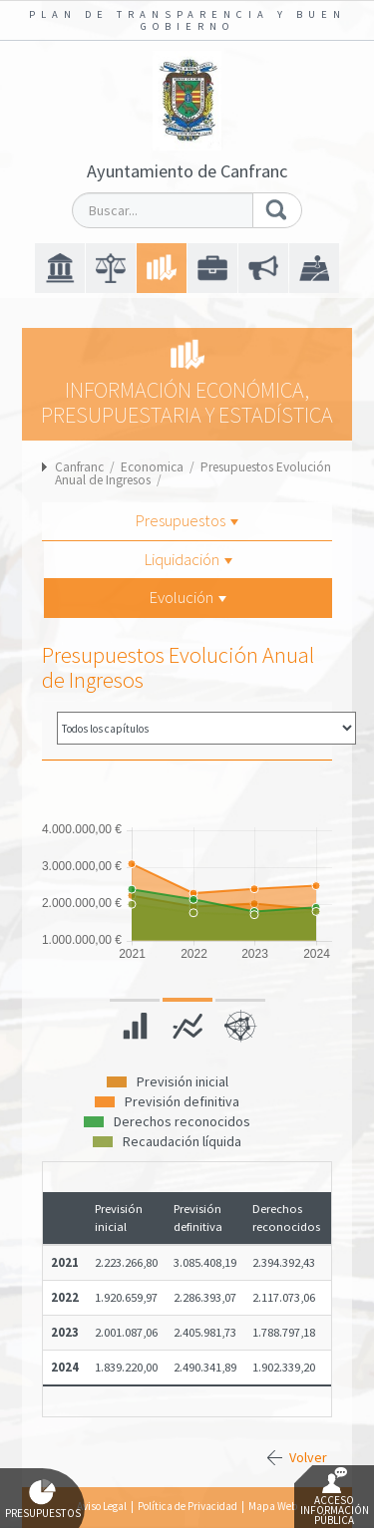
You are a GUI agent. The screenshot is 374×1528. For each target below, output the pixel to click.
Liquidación (188, 559)
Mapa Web (272, 1506)
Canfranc (79, 466)
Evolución (188, 597)
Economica (152, 466)
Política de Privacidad (187, 1506)
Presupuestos (187, 520)
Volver (308, 1457)
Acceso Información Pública (334, 1497)
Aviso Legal (102, 1506)
